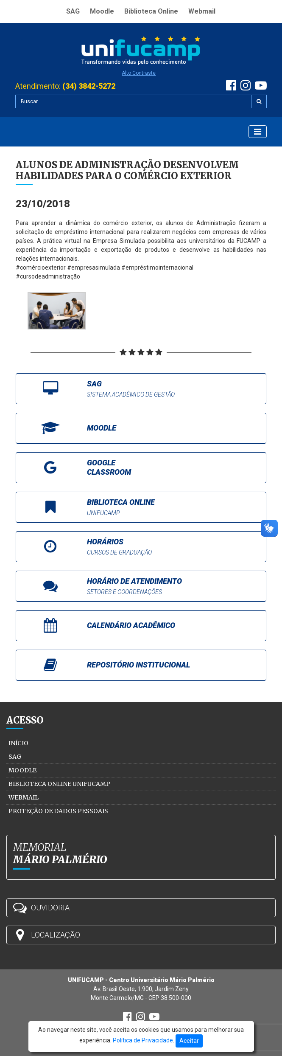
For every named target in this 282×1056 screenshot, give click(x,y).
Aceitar (189, 1040)
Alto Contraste (139, 73)
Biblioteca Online (151, 11)
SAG (73, 11)
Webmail (201, 11)
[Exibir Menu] (257, 131)
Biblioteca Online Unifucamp (59, 784)
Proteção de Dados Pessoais (58, 811)
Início (18, 743)
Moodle (102, 11)
